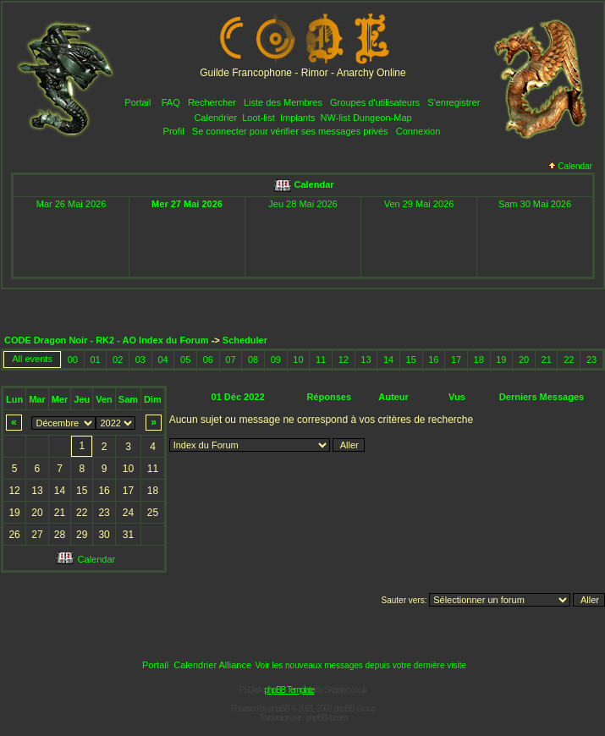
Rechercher (212, 102)
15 (411, 359)
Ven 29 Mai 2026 (419, 204)
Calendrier (215, 118)
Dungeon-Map (382, 118)
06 (208, 359)
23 (591, 359)
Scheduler (245, 340)
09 (276, 359)
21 (547, 359)
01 (95, 359)
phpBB (278, 708)
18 (479, 359)
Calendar (570, 166)
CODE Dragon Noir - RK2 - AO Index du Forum (106, 340)
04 (162, 359)
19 (501, 359)
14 (388, 359)
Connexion (418, 131)
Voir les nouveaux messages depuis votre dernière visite (360, 665)
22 (569, 359)
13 (365, 359)
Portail (137, 102)
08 (253, 359)
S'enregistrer (453, 102)
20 (524, 359)
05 (185, 359)
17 (456, 359)
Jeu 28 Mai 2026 (302, 204)
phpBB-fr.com (326, 717)
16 (433, 359)
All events (32, 359)
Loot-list (258, 118)
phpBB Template (289, 690)
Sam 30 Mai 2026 (534, 204)
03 (140, 359)
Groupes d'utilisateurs (375, 102)
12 (343, 359)
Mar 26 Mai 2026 (71, 204)
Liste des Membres (283, 102)
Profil (173, 131)
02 (118, 359)
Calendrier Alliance (212, 665)
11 (321, 359)
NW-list (335, 118)
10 (298, 359)
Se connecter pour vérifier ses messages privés (290, 131)
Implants (298, 118)
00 (73, 359)
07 (230, 359)
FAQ (171, 102)
